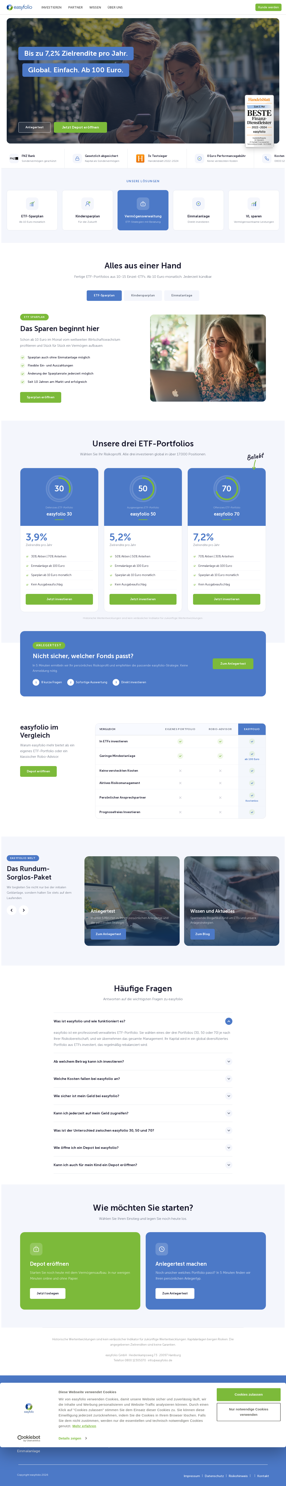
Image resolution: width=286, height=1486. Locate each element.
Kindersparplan (143, 295)
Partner (75, 7)
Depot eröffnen (38, 771)
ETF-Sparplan (104, 295)
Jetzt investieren (59, 599)
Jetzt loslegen (48, 1293)
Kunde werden (268, 7)
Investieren (51, 7)
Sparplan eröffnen (41, 397)
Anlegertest (34, 127)
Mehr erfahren (84, 1465)
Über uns (115, 7)
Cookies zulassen (249, 1433)
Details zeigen (70, 1477)
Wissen (95, 7)
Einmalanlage (181, 295)
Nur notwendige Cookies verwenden (248, 1450)
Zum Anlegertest (233, 664)
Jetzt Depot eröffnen (80, 127)
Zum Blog (202, 934)
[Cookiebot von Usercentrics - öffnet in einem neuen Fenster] (28, 1477)
